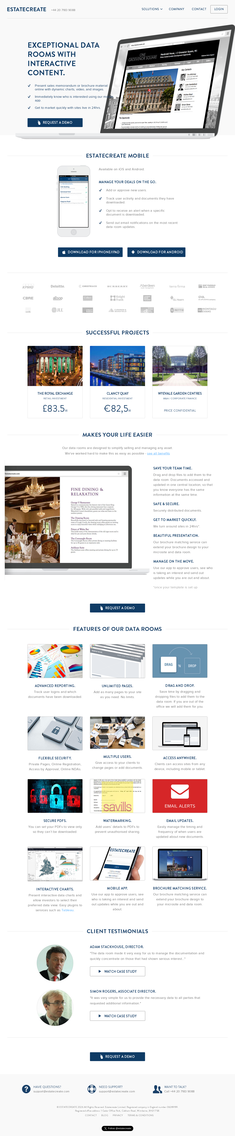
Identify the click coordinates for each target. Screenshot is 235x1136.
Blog (104, 1115)
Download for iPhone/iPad (91, 252)
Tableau (68, 910)
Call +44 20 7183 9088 (179, 1091)
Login (219, 9)
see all (158, 453)
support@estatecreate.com (51, 1091)
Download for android (157, 252)
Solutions (152, 9)
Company (176, 9)
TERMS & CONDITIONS (141, 1115)
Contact (199, 9)
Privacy (118, 1115)
